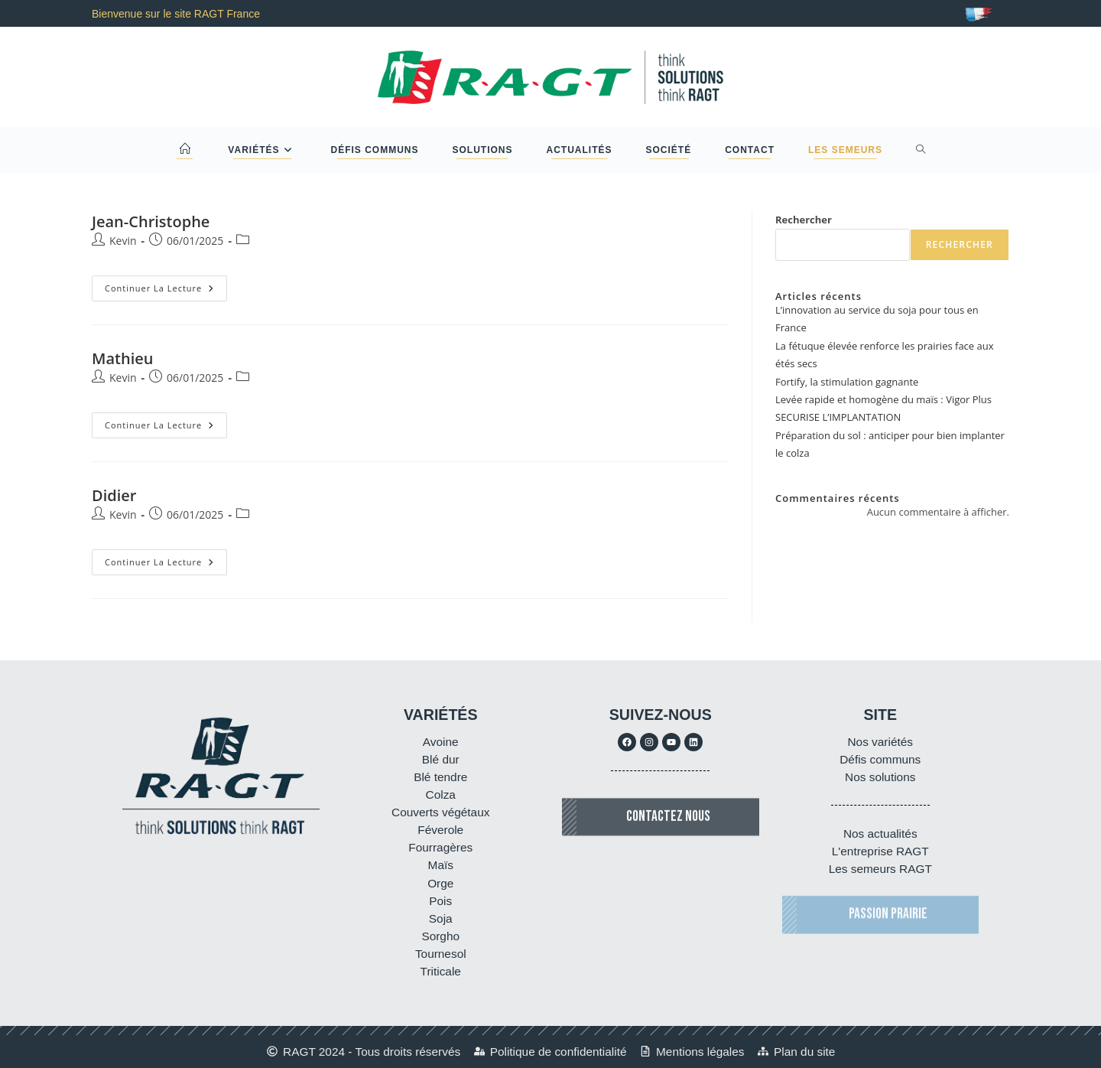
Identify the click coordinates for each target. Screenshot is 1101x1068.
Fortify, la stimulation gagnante (846, 382)
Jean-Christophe (150, 221)
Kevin (123, 240)
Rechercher (803, 219)
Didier (114, 495)
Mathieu (122, 358)
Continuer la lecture (166, 284)
